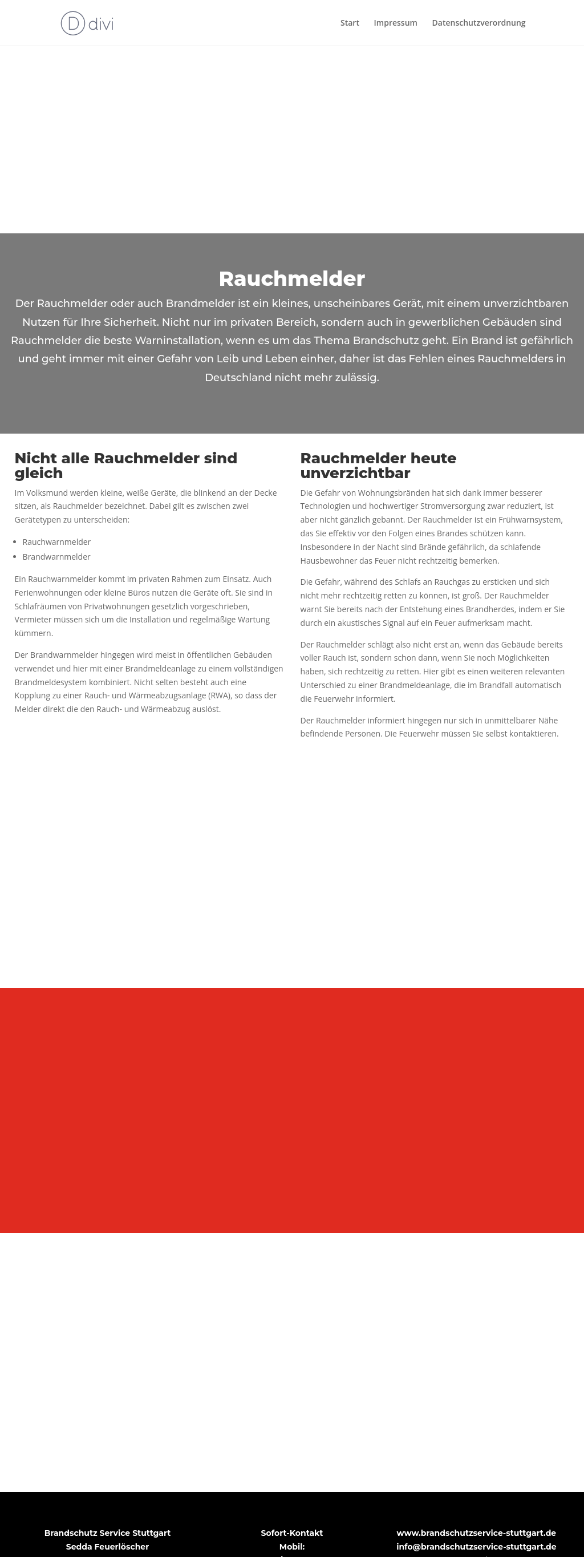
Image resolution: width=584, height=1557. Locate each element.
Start (349, 23)
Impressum (395, 23)
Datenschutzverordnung (479, 23)
